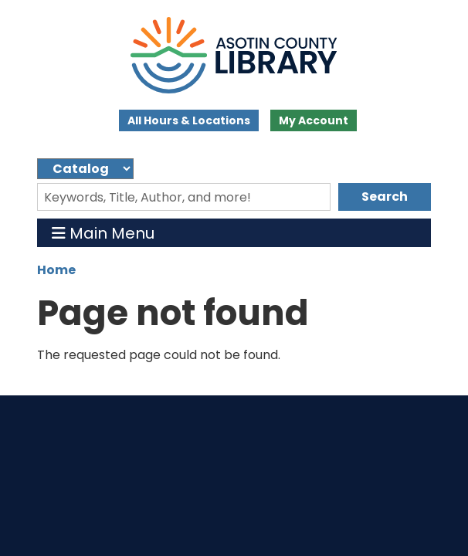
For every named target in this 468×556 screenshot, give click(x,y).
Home (56, 270)
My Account (313, 120)
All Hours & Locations (188, 120)
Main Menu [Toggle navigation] (103, 232)
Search (384, 196)
